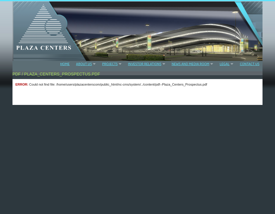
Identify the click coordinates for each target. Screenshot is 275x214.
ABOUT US (84, 64)
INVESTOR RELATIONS (144, 64)
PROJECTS (110, 64)
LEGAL (225, 64)
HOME (65, 64)
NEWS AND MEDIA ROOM (190, 64)
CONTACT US (250, 64)
